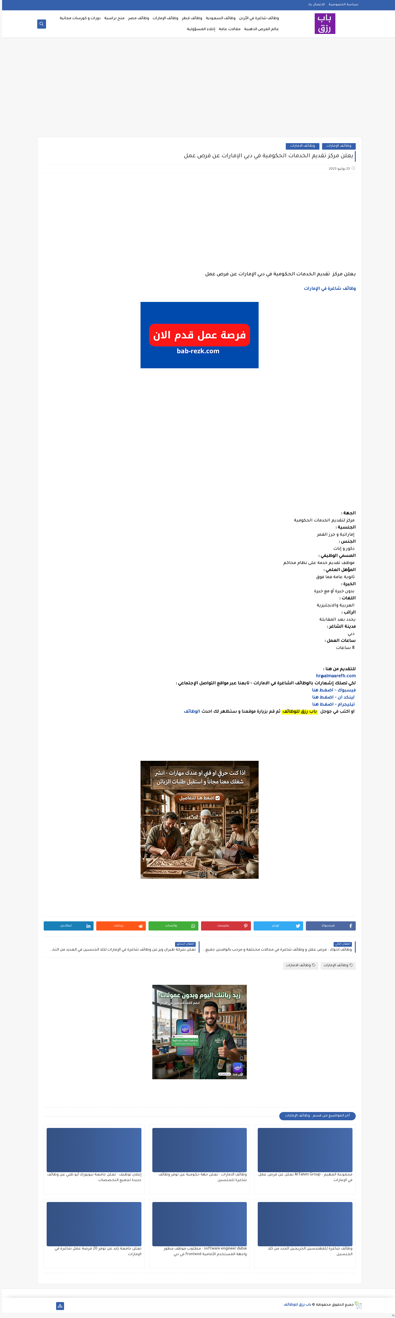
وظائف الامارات (300, 146)
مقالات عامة (228, 29)
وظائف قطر (190, 19)
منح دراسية (112, 19)
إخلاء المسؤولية (199, 29)
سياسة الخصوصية (341, 4)
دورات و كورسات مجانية (78, 19)
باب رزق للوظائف (295, 1305)
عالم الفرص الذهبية (259, 29)
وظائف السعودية (219, 19)
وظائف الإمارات (163, 19)
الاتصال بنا (314, 4)
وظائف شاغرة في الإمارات (328, 289)
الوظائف (189, 712)
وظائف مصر (136, 19)
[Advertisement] (197, 89)
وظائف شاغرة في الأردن (257, 19)
